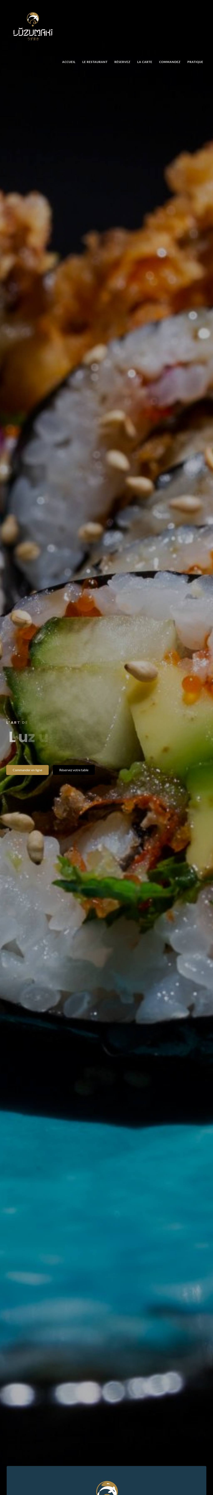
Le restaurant (95, 62)
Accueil (69, 62)
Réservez (122, 62)
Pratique (195, 62)
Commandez (170, 62)
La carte (144, 62)
